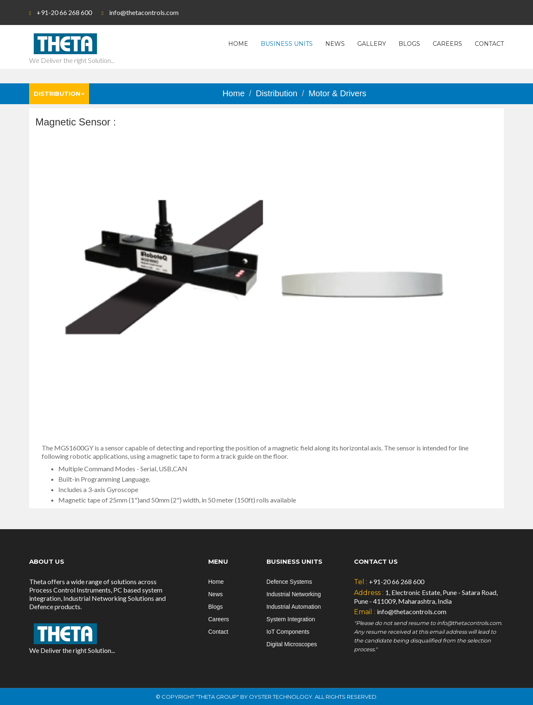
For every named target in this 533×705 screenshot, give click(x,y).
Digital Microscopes (291, 644)
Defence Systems (289, 581)
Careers (447, 44)
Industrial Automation (293, 606)
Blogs (409, 44)
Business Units (287, 44)
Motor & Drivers (337, 93)
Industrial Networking (293, 594)
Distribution (59, 94)
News (335, 44)
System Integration (290, 619)
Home (238, 44)
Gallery (371, 44)
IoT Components (287, 631)
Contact (489, 44)
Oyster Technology (280, 696)
